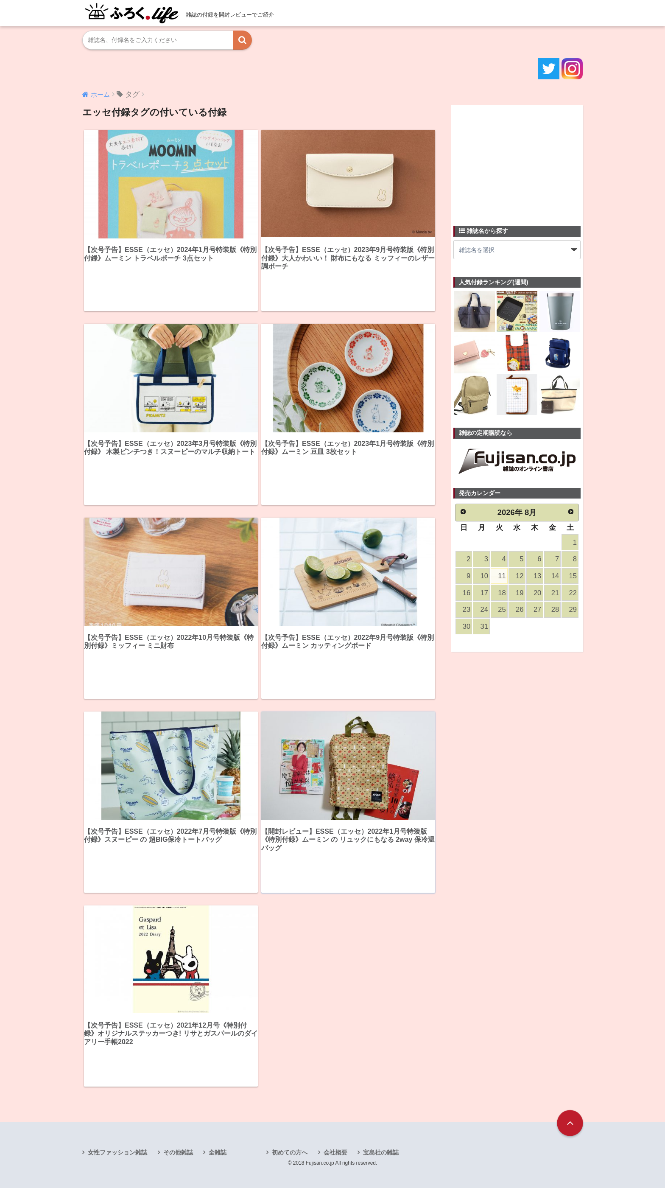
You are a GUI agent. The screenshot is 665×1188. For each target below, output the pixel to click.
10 (484, 576)
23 (466, 609)
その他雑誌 (178, 1152)
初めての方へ (289, 1152)
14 (555, 576)
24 (484, 609)
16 (466, 593)
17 (484, 593)
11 (502, 576)
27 (537, 609)
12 (519, 576)
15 (573, 576)
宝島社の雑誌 (381, 1152)
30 (466, 626)
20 (537, 593)
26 (519, 609)
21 (555, 593)
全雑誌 (217, 1152)
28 (555, 609)
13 (537, 576)
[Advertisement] (517, 160)
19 (519, 593)
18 (502, 593)
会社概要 (335, 1152)
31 (484, 626)
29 (573, 609)
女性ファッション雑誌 (117, 1152)
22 (573, 593)
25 (502, 609)
